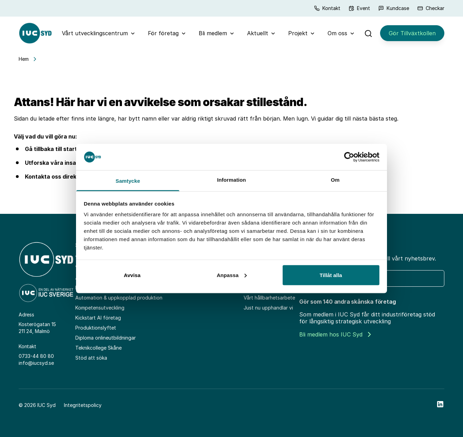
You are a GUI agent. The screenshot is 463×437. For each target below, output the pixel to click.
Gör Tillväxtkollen (412, 33)
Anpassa (232, 275)
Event (359, 8)
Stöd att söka (91, 358)
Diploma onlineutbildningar (105, 338)
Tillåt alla (331, 275)
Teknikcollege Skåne (98, 348)
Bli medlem (213, 33)
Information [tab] (231, 180)
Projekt (298, 33)
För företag (163, 33)
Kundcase (393, 8)
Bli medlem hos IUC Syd (335, 334)
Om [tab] (335, 180)
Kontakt (327, 8)
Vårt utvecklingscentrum (95, 33)
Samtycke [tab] (128, 181)
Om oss (337, 33)
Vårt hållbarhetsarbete (269, 298)
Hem (24, 59)
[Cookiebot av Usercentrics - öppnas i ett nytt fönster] (349, 157)
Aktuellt (257, 33)
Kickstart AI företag (98, 318)
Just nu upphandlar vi (268, 308)
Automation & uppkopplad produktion (118, 298)
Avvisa (132, 275)
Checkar (430, 8)
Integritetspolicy (83, 405)
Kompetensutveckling (99, 308)
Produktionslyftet (95, 328)
